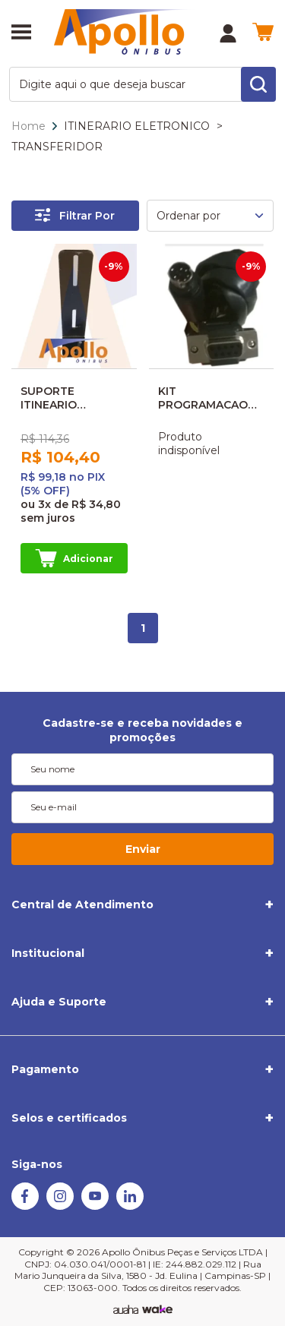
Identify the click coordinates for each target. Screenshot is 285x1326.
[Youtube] (95, 1206)
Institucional (47, 953)
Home (28, 126)
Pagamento (45, 1069)
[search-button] (258, 84)
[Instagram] (60, 1206)
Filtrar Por (75, 215)
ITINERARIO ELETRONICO (137, 126)
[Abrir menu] (21, 33)
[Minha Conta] (228, 33)
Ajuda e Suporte (58, 1002)
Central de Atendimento (82, 904)
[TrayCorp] (157, 1310)
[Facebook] (25, 1206)
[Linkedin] (130, 1206)
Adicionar (74, 558)
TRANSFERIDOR (57, 146)
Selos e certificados (69, 1118)
